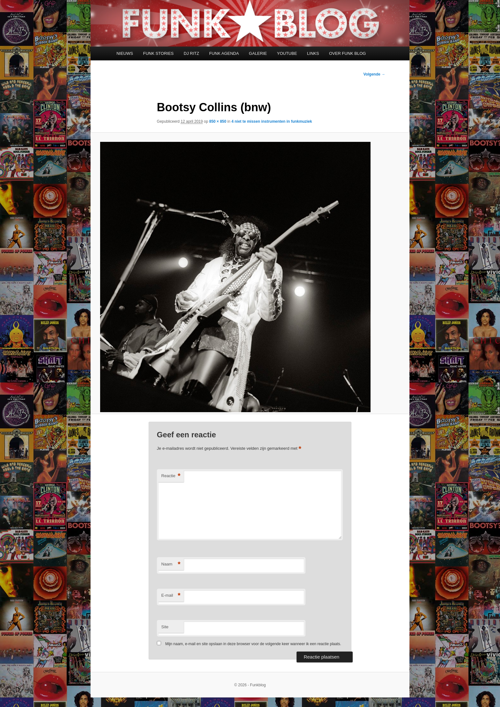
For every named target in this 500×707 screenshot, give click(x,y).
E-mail (170, 595)
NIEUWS (124, 53)
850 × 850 (217, 121)
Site (164, 626)
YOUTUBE (287, 53)
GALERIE (258, 53)
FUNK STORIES (158, 53)
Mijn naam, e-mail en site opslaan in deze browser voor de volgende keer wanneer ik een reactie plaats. (253, 644)
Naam (170, 564)
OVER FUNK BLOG (347, 53)
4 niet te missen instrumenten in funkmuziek (272, 121)
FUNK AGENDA (224, 53)
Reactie (170, 476)
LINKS (313, 53)
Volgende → (374, 74)
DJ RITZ (191, 53)
